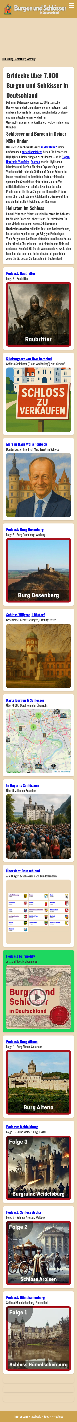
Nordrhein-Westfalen (17, 161)
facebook (36, 1416)
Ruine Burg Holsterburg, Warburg (19, 59)
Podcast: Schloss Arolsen (24, 1212)
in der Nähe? (49, 147)
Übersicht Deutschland (23, 870)
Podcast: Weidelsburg (22, 1126)
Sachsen (35, 161)
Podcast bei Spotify (20, 956)
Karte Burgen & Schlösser (25, 700)
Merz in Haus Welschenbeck (26, 444)
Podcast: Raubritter (20, 273)
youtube (58, 1416)
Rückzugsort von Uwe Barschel (29, 358)
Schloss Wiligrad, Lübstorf (25, 614)
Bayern (66, 157)
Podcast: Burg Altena (22, 1041)
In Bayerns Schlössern (22, 785)
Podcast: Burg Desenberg (25, 529)
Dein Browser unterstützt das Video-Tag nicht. (38, 37)
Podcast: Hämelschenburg (25, 1297)
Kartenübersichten (32, 152)
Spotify (48, 1416)
